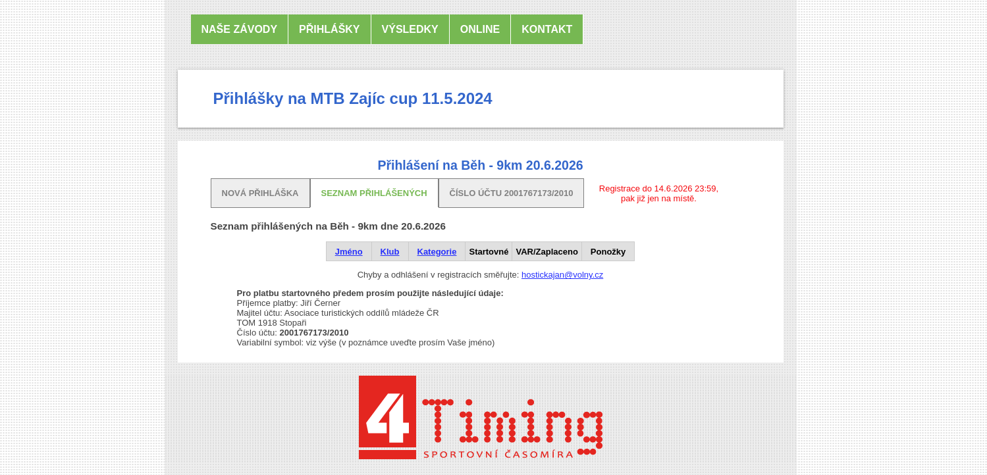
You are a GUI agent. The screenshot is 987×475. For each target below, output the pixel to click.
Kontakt (546, 29)
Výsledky (410, 29)
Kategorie (437, 252)
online (480, 29)
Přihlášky (329, 29)
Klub (390, 252)
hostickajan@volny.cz (562, 275)
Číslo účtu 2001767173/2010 (512, 193)
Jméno (349, 252)
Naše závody (239, 29)
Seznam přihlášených (374, 193)
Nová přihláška (260, 193)
